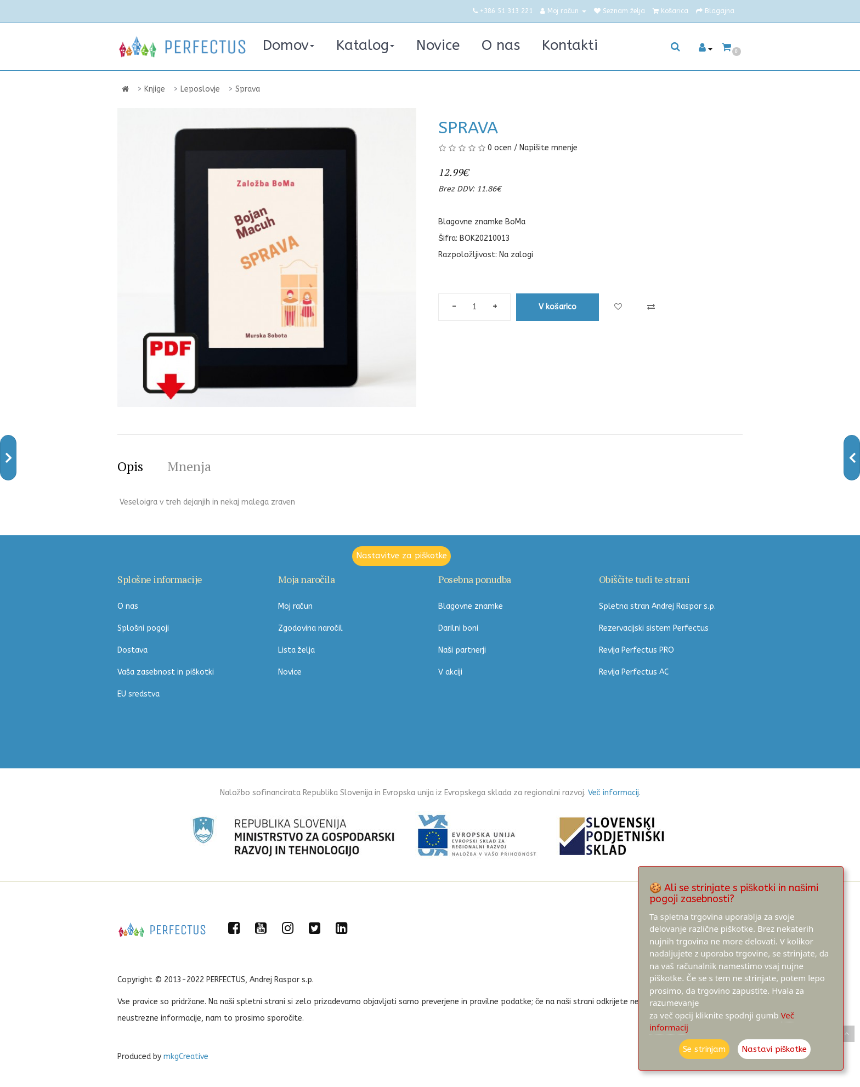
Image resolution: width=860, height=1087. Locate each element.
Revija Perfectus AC (634, 672)
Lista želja (296, 650)
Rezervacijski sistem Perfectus (654, 628)
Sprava (247, 89)
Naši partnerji (462, 650)
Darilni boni (458, 628)
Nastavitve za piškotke (401, 556)
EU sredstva (138, 694)
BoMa (515, 222)
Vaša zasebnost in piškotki (165, 672)
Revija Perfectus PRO (636, 650)
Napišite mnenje (548, 147)
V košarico (557, 307)
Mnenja (189, 466)
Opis (130, 466)
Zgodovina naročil (310, 628)
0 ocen (500, 147)
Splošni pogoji (143, 628)
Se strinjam (704, 1049)
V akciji (450, 672)
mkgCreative (185, 1056)
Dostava (132, 650)
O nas (127, 606)
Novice (290, 672)
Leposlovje (200, 89)
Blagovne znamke (470, 606)
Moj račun (295, 606)
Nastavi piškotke (774, 1049)
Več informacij (613, 792)
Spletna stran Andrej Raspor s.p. (657, 606)
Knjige (154, 89)
